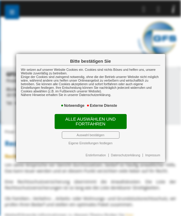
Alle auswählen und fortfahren (90, 121)
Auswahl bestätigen (90, 135)
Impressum (152, 155)
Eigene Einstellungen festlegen (90, 143)
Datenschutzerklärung (125, 155)
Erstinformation (96, 155)
